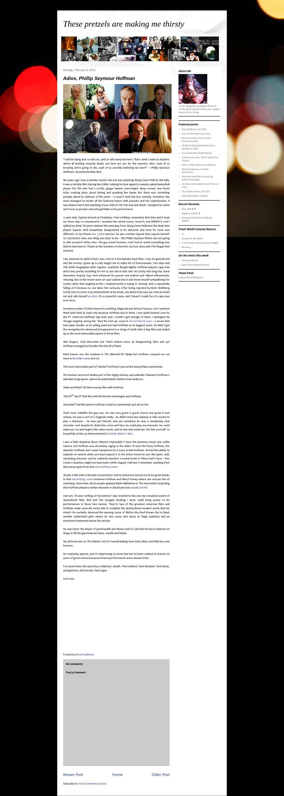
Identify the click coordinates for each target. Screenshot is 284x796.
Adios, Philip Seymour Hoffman (199, 165)
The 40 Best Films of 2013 (196, 191)
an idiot (92, 296)
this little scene (81, 358)
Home (117, 775)
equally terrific (139, 487)
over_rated (97, 234)
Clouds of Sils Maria (192, 238)
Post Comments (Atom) (92, 783)
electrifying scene (82, 479)
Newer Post (73, 775)
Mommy (186, 247)
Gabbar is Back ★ (191, 213)
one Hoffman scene (106, 467)
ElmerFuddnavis (85, 654)
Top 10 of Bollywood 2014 (196, 133)
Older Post (161, 775)
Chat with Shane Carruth (194, 196)
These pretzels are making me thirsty (123, 23)
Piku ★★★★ (189, 209)
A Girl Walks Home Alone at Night (200, 243)
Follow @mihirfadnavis (190, 277)
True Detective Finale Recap (197, 153)
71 (183, 234)
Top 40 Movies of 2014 (194, 129)
